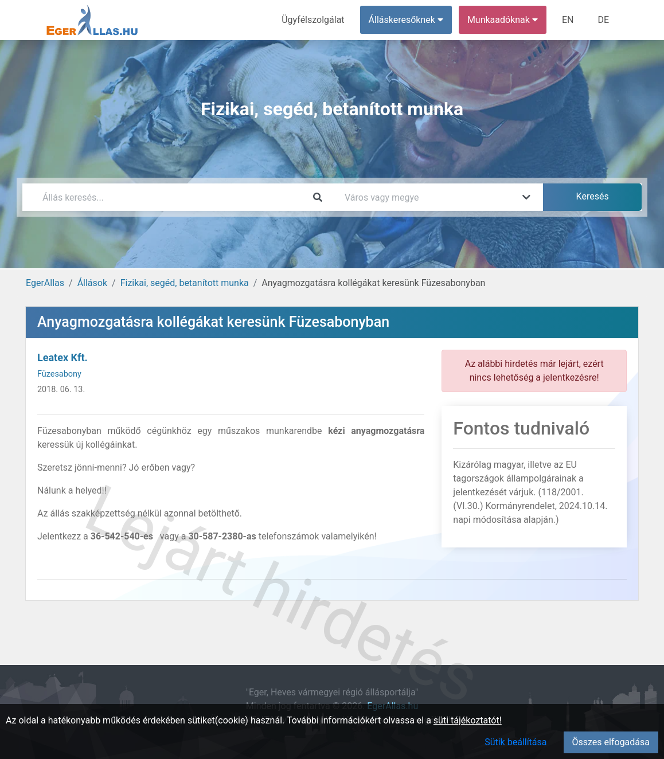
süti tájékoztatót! (467, 720)
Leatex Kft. (62, 357)
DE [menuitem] (603, 19)
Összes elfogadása (611, 742)
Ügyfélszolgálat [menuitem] (313, 19)
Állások (92, 282)
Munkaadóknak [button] (502, 19)
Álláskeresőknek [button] (406, 19)
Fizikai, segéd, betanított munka (184, 282)
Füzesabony (59, 374)
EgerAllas (45, 282)
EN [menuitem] (568, 19)
